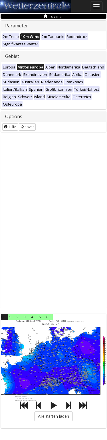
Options (13, 116)
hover (27, 126)
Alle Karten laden (53, 416)
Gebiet (12, 56)
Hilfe (10, 126)
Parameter (16, 26)
